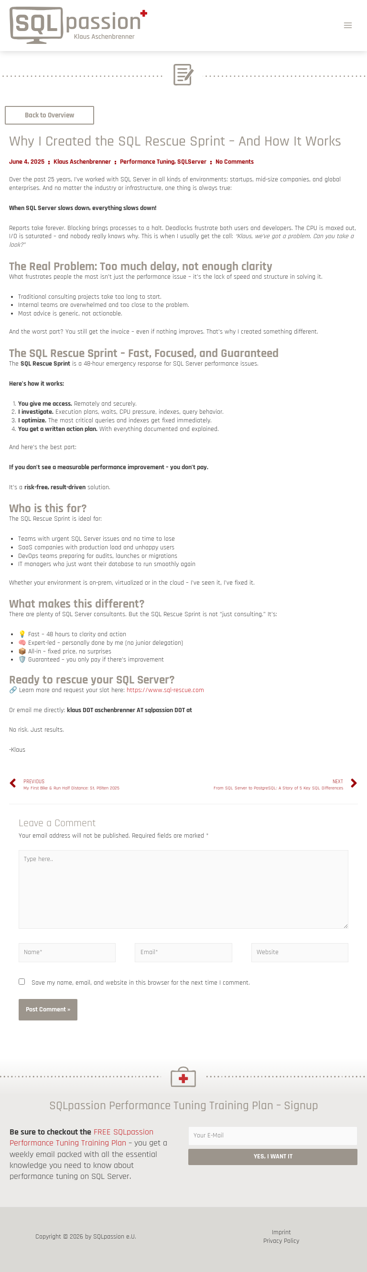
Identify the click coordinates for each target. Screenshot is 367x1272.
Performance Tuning (147, 162)
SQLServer (191, 162)
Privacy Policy (281, 1241)
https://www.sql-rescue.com (165, 690)
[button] (49, 115)
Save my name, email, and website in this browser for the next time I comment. (141, 982)
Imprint (281, 1233)
